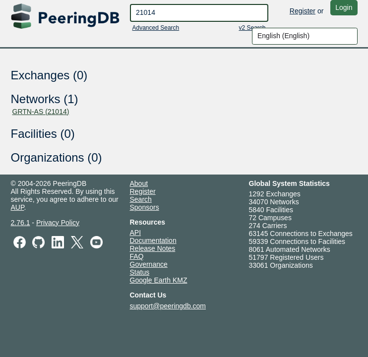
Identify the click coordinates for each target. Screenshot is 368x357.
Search (141, 199)
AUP (17, 207)
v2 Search (252, 27)
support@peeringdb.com (168, 306)
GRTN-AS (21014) (40, 112)
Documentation (153, 240)
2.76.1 (20, 223)
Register (302, 11)
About (139, 183)
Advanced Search (156, 27)
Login (343, 7)
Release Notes (153, 248)
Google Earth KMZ (158, 280)
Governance (149, 264)
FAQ (137, 256)
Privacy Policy (57, 223)
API (135, 233)
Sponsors (144, 207)
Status (140, 272)
